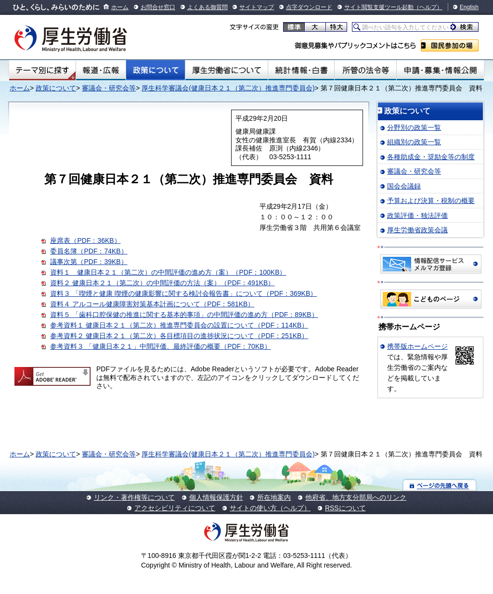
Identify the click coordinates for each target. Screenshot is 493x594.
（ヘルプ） (428, 7)
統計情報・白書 (301, 70)
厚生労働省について (226, 70)
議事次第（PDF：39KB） (88, 261)
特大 (336, 27)
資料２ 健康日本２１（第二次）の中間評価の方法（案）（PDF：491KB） (162, 283)
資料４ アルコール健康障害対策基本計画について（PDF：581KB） (152, 304)
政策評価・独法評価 (417, 215)
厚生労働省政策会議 (417, 230)
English (469, 7)
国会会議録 (404, 186)
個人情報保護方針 (216, 497)
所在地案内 (274, 497)
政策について (155, 70)
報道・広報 (101, 70)
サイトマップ (256, 7)
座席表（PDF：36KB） (85, 240)
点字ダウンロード (309, 7)
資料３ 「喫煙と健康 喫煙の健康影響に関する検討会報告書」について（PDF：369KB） (183, 293)
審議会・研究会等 (109, 88)
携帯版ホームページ (417, 346)
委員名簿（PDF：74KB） (88, 251)
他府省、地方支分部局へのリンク (355, 497)
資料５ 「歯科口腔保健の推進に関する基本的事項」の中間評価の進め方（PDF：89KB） (184, 314)
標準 (294, 27)
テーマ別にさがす (42, 70)
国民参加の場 (450, 45)
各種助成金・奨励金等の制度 (431, 157)
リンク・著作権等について (134, 497)
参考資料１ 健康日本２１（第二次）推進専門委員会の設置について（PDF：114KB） (179, 325)
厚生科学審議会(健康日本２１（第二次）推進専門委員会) (228, 88)
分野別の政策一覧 (414, 127)
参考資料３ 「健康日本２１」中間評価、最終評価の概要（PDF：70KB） (160, 346)
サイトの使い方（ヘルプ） (270, 508)
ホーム (120, 7)
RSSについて (345, 508)
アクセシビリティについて (174, 508)
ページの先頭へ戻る (440, 485)
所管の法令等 (365, 70)
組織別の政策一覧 (414, 142)
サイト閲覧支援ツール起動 (379, 7)
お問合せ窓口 (158, 7)
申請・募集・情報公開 (440, 70)
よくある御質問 (207, 7)
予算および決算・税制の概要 (431, 200)
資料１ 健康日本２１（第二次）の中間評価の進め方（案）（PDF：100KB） (168, 272)
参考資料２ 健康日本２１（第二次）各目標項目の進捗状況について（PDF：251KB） (179, 336)
